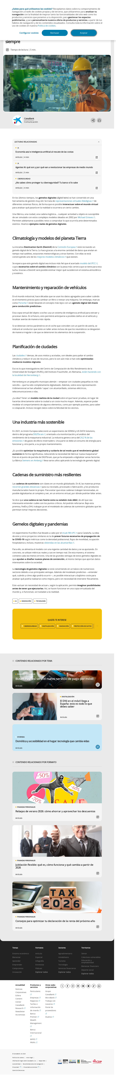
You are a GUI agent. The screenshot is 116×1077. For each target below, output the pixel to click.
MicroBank (50, 997)
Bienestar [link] (16, 957)
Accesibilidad (16, 1064)
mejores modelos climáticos (51, 256)
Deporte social (87, 970)
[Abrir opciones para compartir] (93, 120)
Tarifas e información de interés (35, 1007)
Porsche (23, 302)
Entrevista (39, 965)
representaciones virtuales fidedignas (74, 201)
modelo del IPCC (88, 263)
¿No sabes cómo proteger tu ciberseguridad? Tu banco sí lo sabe (46, 183)
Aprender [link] (16, 961)
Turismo (61, 961)
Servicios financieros (67, 968)
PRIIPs (33, 1042)
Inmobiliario (63, 957)
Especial (38, 957)
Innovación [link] (17, 972)
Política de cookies (47, 25)
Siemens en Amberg (32, 460)
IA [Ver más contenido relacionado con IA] (16, 601)
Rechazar (54, 32)
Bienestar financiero (90, 966)
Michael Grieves (86, 217)
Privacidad (16, 1067)
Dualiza (49, 1017)
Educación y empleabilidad (87, 961)
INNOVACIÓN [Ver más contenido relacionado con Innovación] (26, 601)
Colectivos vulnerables (91, 957)
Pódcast (38, 968)
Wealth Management (36, 1023)
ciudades (21, 355)
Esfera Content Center (18, 998)
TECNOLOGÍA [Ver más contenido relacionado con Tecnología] (41, 601)
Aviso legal (29, 1057)
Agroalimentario (65, 954)
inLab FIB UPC (69, 532)
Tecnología (63, 965)
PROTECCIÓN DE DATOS (82, 626)
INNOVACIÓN (64, 626)
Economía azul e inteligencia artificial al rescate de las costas (44, 152)
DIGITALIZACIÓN (48, 626)
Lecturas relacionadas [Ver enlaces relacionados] (57, 142)
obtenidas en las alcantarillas (59, 542)
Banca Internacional (36, 1032)
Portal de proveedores (50, 1010)
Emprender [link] (17, 965)
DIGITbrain (39, 434)
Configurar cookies (29, 32)
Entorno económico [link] (20, 954)
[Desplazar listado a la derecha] (97, 626)
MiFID (33, 1039)
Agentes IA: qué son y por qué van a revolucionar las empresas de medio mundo (54, 167)
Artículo (38, 954)
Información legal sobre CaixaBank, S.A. (24, 1061)
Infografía (39, 961)
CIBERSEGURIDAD (30, 626)
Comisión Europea (67, 247)
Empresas (35, 997)
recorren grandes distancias (26, 486)
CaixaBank (29, 118)
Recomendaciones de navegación (33, 1064)
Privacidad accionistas (31, 1067)
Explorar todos (41, 972)
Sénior (84, 954)
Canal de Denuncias (18, 1070)
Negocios (35, 1001)
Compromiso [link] (17, 968)
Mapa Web (42, 1061)
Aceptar (84, 32)
